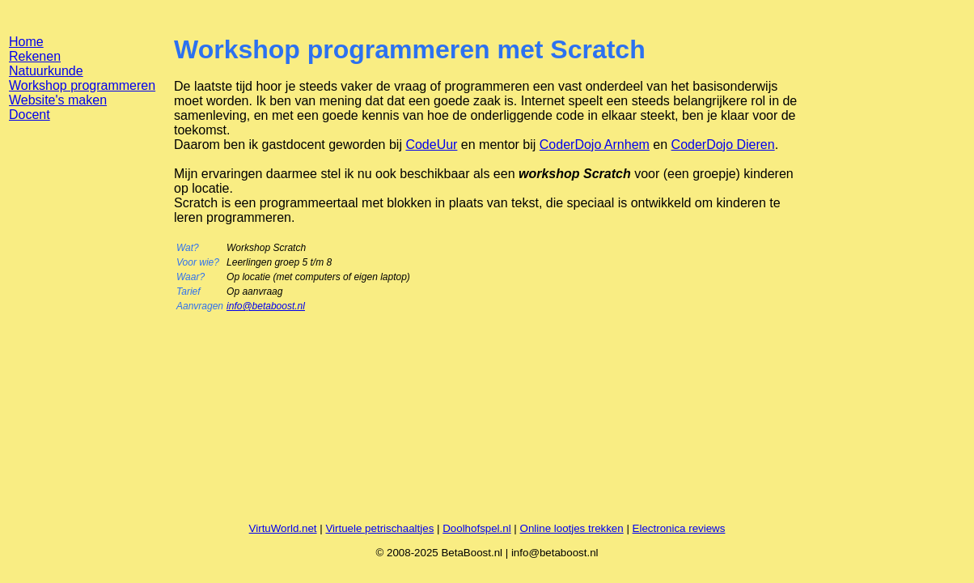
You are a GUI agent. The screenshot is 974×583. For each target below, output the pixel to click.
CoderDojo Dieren (723, 144)
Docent (29, 114)
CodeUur (431, 144)
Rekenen (35, 56)
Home (26, 42)
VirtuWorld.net (283, 528)
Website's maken (58, 100)
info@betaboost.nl (266, 306)
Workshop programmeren (82, 85)
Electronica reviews (679, 528)
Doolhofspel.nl (476, 528)
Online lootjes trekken (572, 528)
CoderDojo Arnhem (595, 144)
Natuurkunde (46, 71)
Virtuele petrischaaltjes (379, 528)
